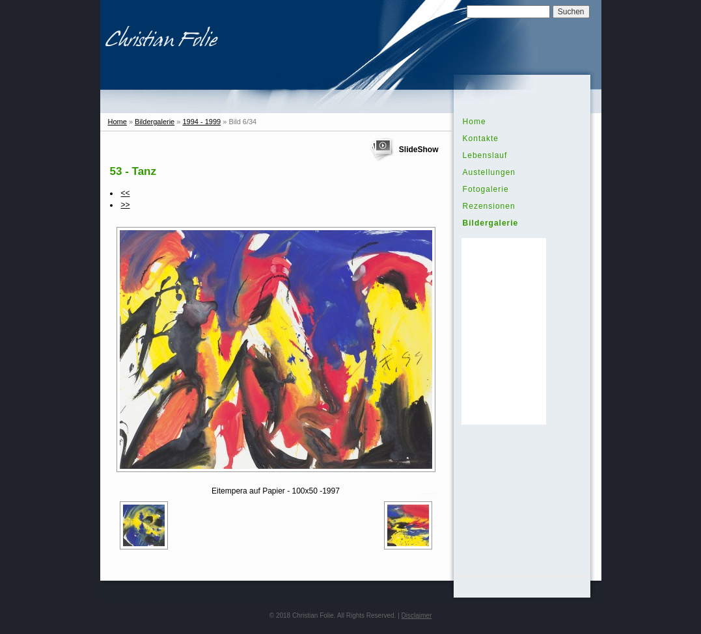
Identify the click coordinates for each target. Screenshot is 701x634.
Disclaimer (417, 615)
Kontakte (481, 138)
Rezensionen (489, 206)
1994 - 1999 (201, 121)
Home (117, 121)
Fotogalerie (486, 189)
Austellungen (489, 172)
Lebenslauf (485, 155)
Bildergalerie (154, 121)
